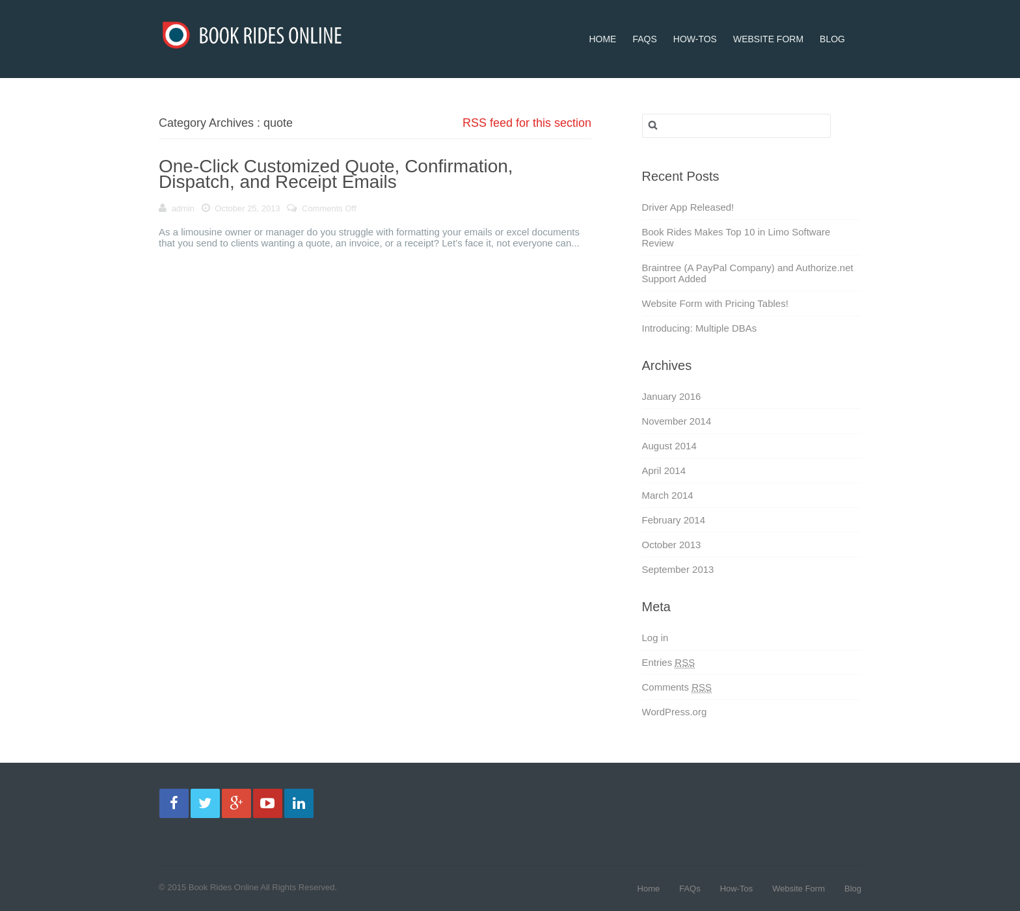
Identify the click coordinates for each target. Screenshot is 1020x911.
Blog (832, 22)
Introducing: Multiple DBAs (699, 328)
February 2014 (674, 519)
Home (602, 22)
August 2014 (669, 445)
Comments (677, 687)
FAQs (644, 22)
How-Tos (695, 22)
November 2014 (677, 421)
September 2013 (678, 569)
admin (183, 208)
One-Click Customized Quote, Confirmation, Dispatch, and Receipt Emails (336, 174)
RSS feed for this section (527, 122)
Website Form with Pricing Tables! (715, 303)
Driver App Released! (688, 207)
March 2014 (667, 495)
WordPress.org (674, 711)
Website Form (768, 22)
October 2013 (671, 544)
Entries (668, 662)
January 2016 (671, 396)
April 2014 (664, 470)
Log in (655, 637)
